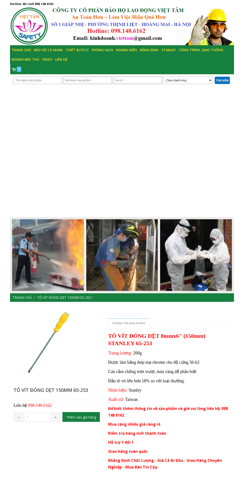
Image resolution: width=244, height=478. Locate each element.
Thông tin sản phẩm (128, 323)
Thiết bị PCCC (77, 50)
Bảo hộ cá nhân (48, 50)
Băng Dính (149, 50)
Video (47, 59)
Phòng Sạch (102, 50)
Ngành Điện (126, 50)
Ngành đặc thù (25, 59)
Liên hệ (61, 59)
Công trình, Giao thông (201, 50)
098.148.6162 (44, 4)
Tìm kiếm (222, 80)
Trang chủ (21, 50)
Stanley (168, 50)
